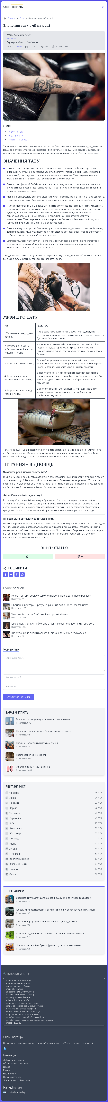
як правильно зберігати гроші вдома (22, 1003)
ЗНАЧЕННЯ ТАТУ (15, 131)
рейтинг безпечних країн (17, 1000)
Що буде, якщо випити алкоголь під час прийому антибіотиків (48, 633)
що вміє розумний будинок (18, 997)
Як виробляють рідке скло (16, 1080)
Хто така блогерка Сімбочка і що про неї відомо (39, 614)
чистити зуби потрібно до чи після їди (23, 1011)
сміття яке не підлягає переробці (21, 1009)
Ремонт (7, 1070)
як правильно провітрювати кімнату (22, 1014)
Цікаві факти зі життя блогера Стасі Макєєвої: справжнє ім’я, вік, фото (52, 623)
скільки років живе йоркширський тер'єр (24, 1006)
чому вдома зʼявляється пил (18, 983)
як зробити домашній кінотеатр (20, 994)
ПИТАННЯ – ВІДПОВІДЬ (18, 139)
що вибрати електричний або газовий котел (26, 1017)
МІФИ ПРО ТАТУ (15, 135)
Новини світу (9, 1073)
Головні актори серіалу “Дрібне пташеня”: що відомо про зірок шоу (51, 595)
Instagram (11, 38)
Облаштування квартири (15, 1063)
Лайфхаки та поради (13, 1060)
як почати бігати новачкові (18, 980)
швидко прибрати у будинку (18, 986)
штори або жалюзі (14, 989)
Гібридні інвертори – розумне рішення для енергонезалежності (49, 605)
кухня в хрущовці (13, 1023)
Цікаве (19, 46)
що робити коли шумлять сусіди (20, 992)
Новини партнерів (12, 1077)
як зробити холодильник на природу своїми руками (29, 1020)
